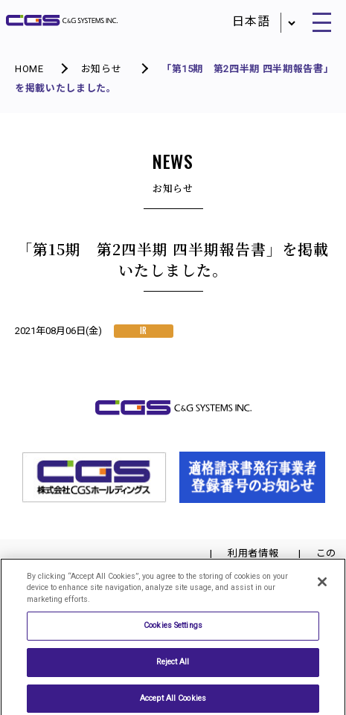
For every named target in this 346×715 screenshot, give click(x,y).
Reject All (172, 665)
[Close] (322, 585)
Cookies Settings (173, 629)
